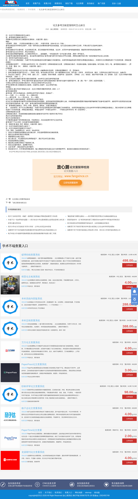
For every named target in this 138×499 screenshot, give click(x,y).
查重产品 (36, 3)
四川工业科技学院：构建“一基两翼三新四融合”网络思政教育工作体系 (32, 216)
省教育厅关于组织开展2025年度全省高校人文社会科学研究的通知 (90, 226)
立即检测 (129, 265)
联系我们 (58, 492)
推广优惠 (101, 3)
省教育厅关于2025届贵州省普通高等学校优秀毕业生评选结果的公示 (32, 230)
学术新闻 (32, 9)
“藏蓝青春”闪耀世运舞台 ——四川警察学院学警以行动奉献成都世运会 (92, 216)
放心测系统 (54, 29)
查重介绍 (47, 3)
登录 (114, 3)
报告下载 (69, 3)
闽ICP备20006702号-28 (82, 495)
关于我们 (48, 492)
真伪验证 (90, 3)
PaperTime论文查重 (32, 430)
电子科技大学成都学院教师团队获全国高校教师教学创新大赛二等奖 (32, 233)
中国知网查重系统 (7, 9)
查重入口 (68, 492)
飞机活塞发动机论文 (19, 203)
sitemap (88, 492)
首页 (27, 3)
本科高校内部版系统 (32, 298)
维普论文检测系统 (31, 276)
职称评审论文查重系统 (33, 386)
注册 (119, 3)
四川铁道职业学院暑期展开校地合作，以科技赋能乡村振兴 (88, 223)
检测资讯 (21, 9)
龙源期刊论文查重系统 (33, 452)
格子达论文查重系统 (32, 408)
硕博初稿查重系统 (31, 254)
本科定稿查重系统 (31, 320)
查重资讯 (58, 3)
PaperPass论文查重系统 (34, 364)
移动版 (97, 492)
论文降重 (79, 3)
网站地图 (78, 492)
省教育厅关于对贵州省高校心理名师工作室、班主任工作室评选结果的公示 (93, 230)
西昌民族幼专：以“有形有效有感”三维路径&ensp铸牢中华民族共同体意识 (93, 220)
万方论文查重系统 (31, 342)
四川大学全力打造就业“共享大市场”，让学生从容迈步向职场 (29, 226)
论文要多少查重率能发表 (21, 199)
